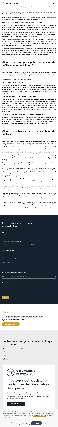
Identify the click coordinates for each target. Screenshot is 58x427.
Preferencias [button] (14, 423)
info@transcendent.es (30, 208)
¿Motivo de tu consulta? (9, 259)
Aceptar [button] (36, 423)
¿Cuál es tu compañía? (8, 250)
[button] (45, 423)
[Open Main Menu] (53, 3)
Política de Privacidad (39, 415)
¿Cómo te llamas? (7, 233)
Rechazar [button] (24, 423)
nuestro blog (48, 208)
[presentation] (14, 289)
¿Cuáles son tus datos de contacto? (12, 241)
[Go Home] (10, 3)
